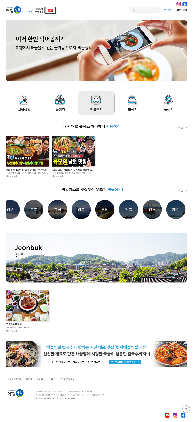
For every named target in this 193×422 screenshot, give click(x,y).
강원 (10, 209)
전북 (128, 209)
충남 (57, 209)
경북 (81, 209)
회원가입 (181, 10)
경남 (105, 209)
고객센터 (40, 379)
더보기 (182, 127)
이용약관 (51, 379)
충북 (34, 209)
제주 (176, 209)
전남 (152, 209)
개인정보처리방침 (67, 379)
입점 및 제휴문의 (14, 379)
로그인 (167, 10)
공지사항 (28, 379)
